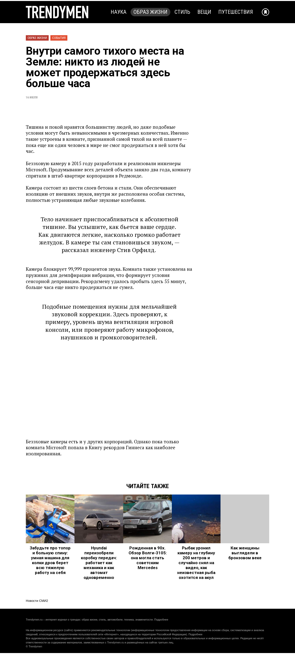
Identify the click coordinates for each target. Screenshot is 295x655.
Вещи (204, 12)
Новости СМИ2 (37, 601)
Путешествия (235, 12)
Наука (118, 12)
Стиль (182, 12)
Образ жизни (150, 12)
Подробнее (161, 619)
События (59, 38)
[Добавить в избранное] (265, 12)
